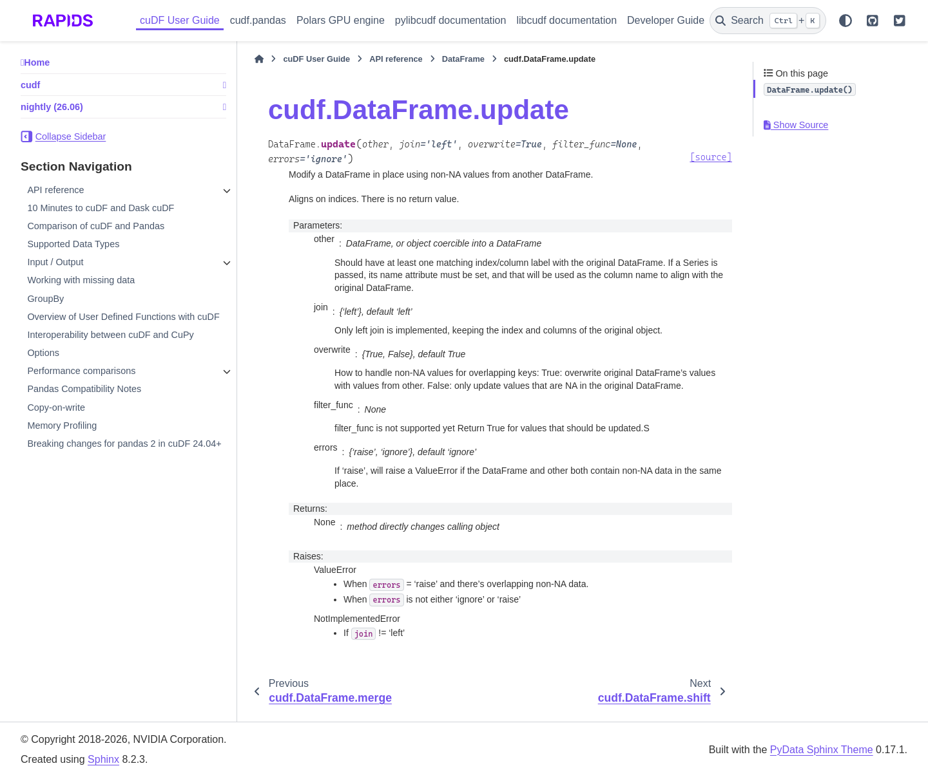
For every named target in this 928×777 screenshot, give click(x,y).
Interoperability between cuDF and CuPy (110, 335)
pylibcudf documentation (451, 20)
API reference (55, 190)
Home (37, 62)
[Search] (768, 20)
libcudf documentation (566, 20)
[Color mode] (845, 21)
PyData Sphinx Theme (821, 749)
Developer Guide (665, 20)
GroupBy (45, 299)
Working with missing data (81, 280)
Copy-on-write (56, 407)
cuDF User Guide (180, 20)
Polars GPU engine (340, 20)
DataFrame (463, 59)
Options (43, 353)
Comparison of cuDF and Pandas (95, 226)
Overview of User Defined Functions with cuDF (123, 317)
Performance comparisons (81, 371)
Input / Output (55, 262)
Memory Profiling (62, 425)
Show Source (796, 125)
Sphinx (103, 759)
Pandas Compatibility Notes (84, 389)
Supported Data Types (73, 244)
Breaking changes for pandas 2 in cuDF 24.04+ (124, 443)
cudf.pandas (258, 20)
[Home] (259, 59)
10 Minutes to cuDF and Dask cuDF (100, 208)
